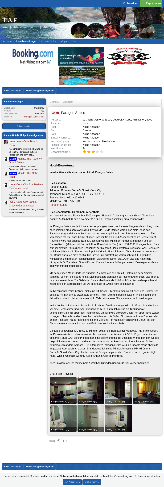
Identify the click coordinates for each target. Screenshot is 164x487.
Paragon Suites (58, 204)
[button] (14, 41)
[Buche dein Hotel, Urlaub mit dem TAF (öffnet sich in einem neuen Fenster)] (32, 64)
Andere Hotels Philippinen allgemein (23, 135)
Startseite (6, 41)
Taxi (73, 41)
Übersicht (54, 102)
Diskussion (67, 102)
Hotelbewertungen (26, 41)
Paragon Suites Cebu (34, 117)
